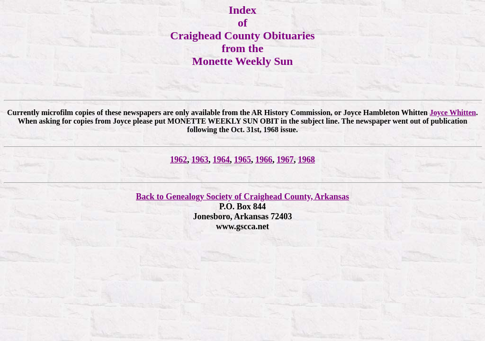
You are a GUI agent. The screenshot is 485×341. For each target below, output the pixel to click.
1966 (263, 159)
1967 (285, 159)
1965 (242, 159)
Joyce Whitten (453, 112)
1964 (221, 159)
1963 (199, 159)
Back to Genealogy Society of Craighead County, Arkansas (242, 196)
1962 (178, 159)
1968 (306, 159)
